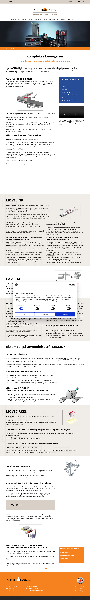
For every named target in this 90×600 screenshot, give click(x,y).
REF (69, 19)
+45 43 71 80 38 (33, 588)
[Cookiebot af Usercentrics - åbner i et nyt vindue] (69, 285)
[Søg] (23, 1)
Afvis (24, 314)
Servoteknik (12, 19)
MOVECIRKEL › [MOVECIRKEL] (66, 92)
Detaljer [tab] (45, 289)
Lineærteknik (22, 19)
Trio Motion (16, 49)
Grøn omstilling (53, 19)
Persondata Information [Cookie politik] (78, 598)
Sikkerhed (63, 19)
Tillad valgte (45, 314)
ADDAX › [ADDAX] (64, 84)
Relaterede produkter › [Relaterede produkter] (69, 100)
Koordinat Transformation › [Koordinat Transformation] (70, 95)
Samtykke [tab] (23, 289)
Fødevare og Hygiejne (41, 19)
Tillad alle (65, 314)
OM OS (78, 19)
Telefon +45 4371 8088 (74, 1)
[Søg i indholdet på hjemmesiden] (15, 1)
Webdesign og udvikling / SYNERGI (13, 598)
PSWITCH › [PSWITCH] (65, 98)
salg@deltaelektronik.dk (37, 590)
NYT (73, 19)
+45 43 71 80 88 (32, 587)
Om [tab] (66, 289)
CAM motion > (64, 558)
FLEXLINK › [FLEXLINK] (65, 90)
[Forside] (45, 11)
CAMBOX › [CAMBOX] (65, 87)
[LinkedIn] (83, 1)
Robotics (30, 19)
